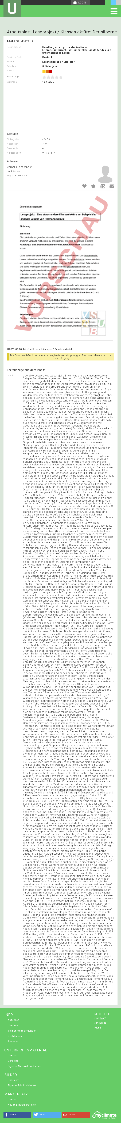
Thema (10, 61)
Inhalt (10, 375)
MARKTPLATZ (16, 1094)
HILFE (98, 1027)
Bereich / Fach (14, 57)
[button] (17, 1115)
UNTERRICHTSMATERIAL (25, 1050)
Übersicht (13, 1055)
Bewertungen (13, 76)
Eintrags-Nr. (13, 139)
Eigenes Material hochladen (24, 1066)
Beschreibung (14, 47)
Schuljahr (12, 66)
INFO (8, 1015)
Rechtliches (15, 1036)
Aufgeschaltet (14, 153)
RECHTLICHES (103, 1014)
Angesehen (12, 144)
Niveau (10, 70)
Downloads (12, 148)
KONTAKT (100, 1018)
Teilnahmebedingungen (22, 1030)
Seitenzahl (12, 82)
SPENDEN (100, 1023)
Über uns (13, 1025)
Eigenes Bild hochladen (22, 1085)
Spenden (13, 1041)
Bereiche (13, 1060)
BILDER (10, 1075)
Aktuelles (13, 1020)
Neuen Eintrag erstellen (22, 1104)
